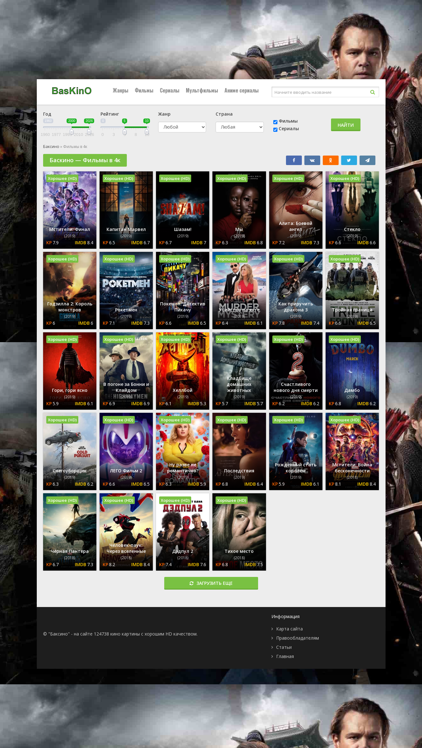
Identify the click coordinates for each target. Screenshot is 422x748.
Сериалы (169, 90)
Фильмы (144, 90)
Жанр (164, 114)
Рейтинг (110, 114)
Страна (224, 114)
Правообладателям (297, 638)
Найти (346, 125)
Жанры (120, 90)
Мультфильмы (202, 90)
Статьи (284, 647)
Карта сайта (289, 629)
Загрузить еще (211, 583)
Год (47, 114)
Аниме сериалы (241, 90)
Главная (285, 656)
